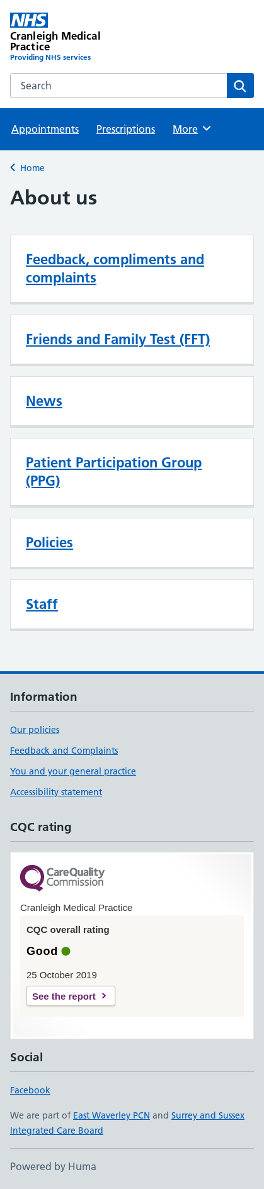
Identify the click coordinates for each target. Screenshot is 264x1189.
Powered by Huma (53, 1166)
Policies (49, 542)
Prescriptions (125, 129)
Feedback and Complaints (64, 750)
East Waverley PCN (111, 1115)
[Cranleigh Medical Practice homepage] (71, 38)
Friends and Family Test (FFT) (118, 339)
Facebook (30, 1090)
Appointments (45, 129)
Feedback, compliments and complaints (115, 268)
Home (32, 168)
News (44, 401)
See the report (64, 996)
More (192, 128)
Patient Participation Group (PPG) (114, 471)
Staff (42, 604)
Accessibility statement (56, 792)
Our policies (34, 729)
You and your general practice (73, 771)
